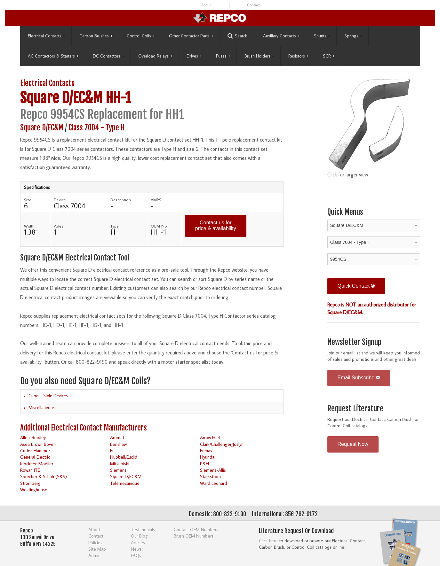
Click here (268, 541)
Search (237, 36)
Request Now (353, 444)
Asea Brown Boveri (38, 444)
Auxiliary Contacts (281, 35)
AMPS (156, 200)
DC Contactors (108, 55)
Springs (353, 35)
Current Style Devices (48, 396)
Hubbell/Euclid (123, 457)
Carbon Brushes (96, 35)
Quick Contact (356, 286)
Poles (58, 226)
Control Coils (141, 35)
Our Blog (139, 536)
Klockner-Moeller (36, 464)
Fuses (223, 55)
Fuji (113, 450)
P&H (204, 464)
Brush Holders (259, 55)
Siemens (118, 470)
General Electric (35, 457)
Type (114, 226)
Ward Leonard (213, 483)
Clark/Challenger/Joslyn (222, 444)
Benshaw (118, 444)
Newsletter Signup (354, 342)
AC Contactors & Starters (53, 55)
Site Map (97, 549)
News (136, 549)
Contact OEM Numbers (196, 529)
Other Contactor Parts (191, 35)
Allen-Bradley (33, 437)
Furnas (206, 450)
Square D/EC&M (61, 98)
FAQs (136, 555)
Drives (194, 55)
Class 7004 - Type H (96, 127)
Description (120, 200)
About (206, 5)
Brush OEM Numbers (193, 536)
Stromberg (30, 483)
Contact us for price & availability (215, 225)
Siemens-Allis (213, 470)
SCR (329, 55)
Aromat (117, 437)
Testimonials (143, 529)
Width (29, 226)
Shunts (322, 35)
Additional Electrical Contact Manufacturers (83, 427)
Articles (138, 542)
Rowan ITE (30, 470)
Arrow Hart (210, 437)
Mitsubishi (119, 464)
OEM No (159, 226)
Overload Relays (155, 55)
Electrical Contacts (46, 35)
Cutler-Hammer (35, 450)
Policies (95, 542)
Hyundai (207, 457)
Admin (94, 555)
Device (60, 200)
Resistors (298, 55)
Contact (253, 5)
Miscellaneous (41, 407)
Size (27, 200)
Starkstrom (210, 476)
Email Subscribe (359, 377)
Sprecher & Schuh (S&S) (43, 476)
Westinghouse (33, 489)
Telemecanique (125, 483)
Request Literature (355, 408)
